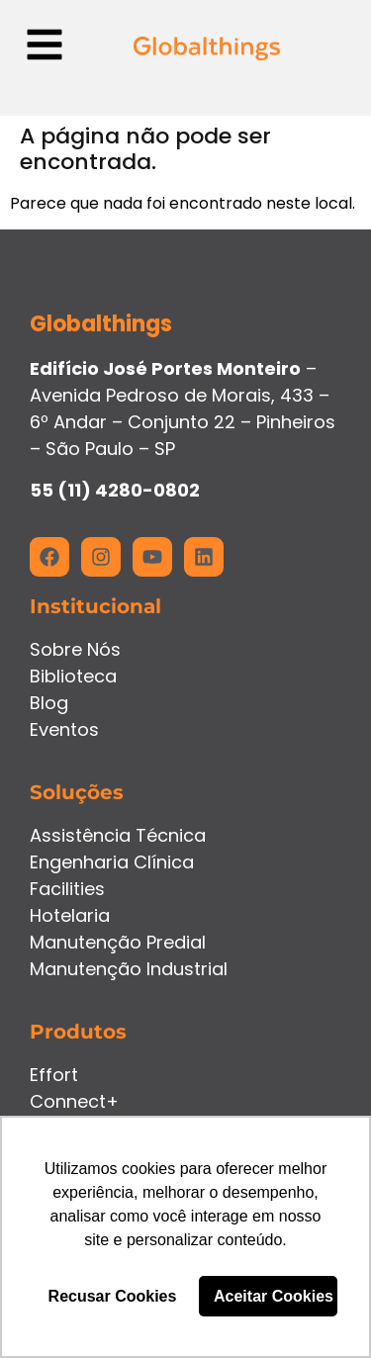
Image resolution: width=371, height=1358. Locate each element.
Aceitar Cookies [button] (273, 1296)
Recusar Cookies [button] (112, 1296)
